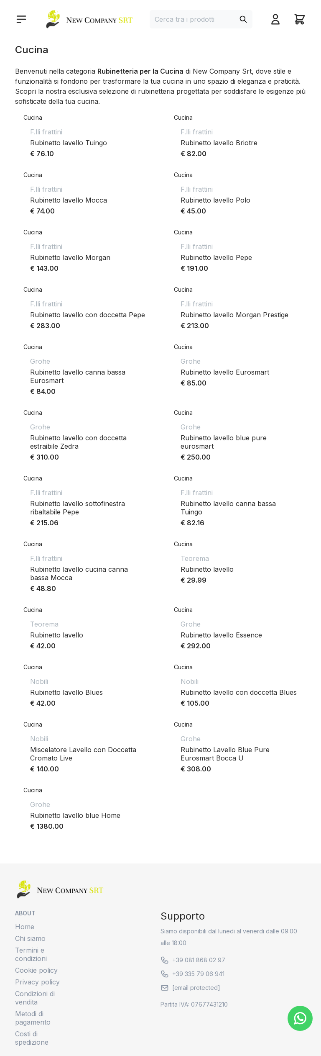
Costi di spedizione (31, 1038)
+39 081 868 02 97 (192, 960)
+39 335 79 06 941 (192, 974)
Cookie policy (36, 970)
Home (24, 926)
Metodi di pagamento (33, 1018)
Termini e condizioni (31, 954)
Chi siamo (30, 938)
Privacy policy (37, 982)
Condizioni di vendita (35, 997)
